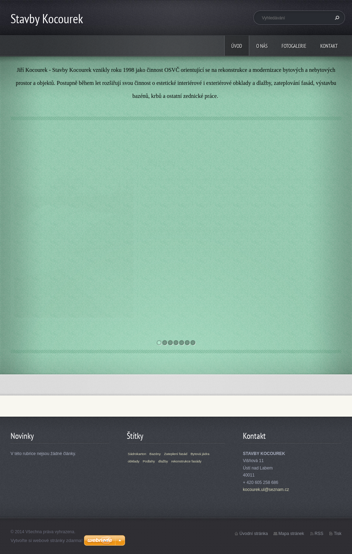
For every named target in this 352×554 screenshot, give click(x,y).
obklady (133, 461)
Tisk (337, 533)
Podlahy (149, 461)
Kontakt (329, 46)
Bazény (162, 162)
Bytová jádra (199, 454)
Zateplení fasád (175, 454)
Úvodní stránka (253, 533)
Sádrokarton (137, 454)
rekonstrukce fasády (186, 461)
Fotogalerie (294, 46)
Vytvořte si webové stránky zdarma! (47, 540)
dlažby (163, 461)
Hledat (336, 17)
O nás (262, 46)
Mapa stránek (291, 533)
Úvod (236, 46)
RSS (319, 533)
